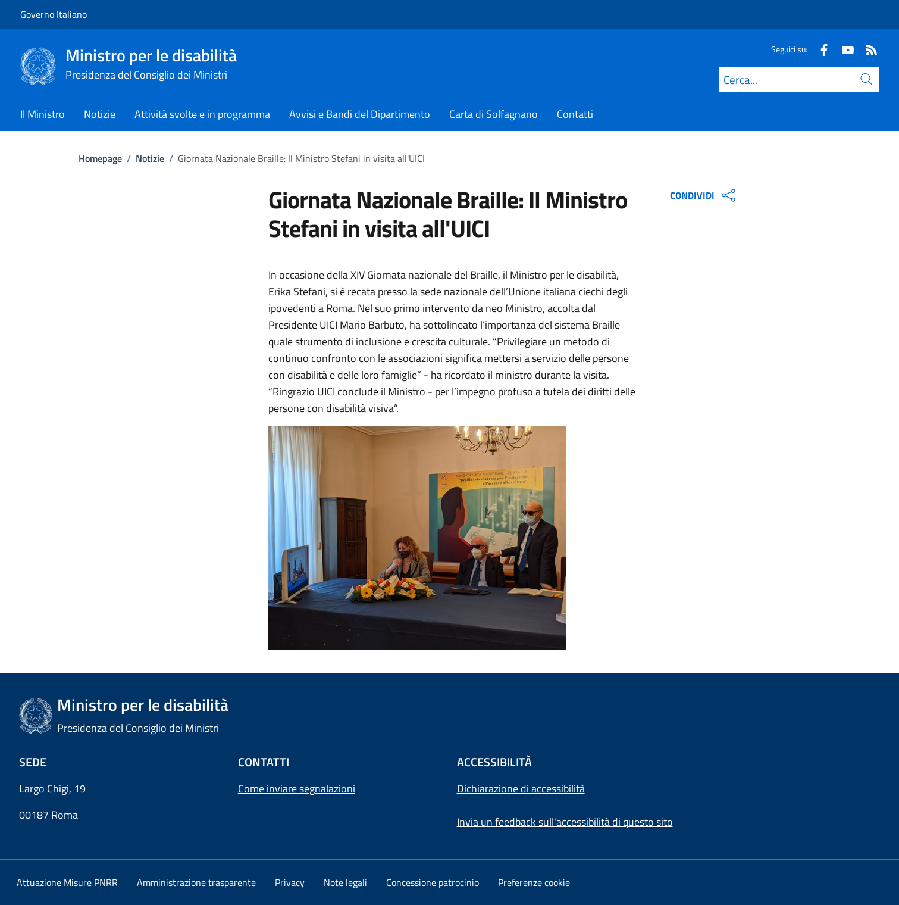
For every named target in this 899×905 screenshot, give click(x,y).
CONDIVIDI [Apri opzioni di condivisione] (704, 195)
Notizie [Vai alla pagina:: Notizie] (150, 158)
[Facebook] (819, 49)
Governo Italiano (53, 14)
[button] (534, 882)
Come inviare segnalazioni (296, 789)
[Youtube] (843, 49)
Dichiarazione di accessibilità (521, 789)
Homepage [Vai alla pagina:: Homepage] (100, 158)
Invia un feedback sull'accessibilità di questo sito (565, 822)
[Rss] (867, 49)
